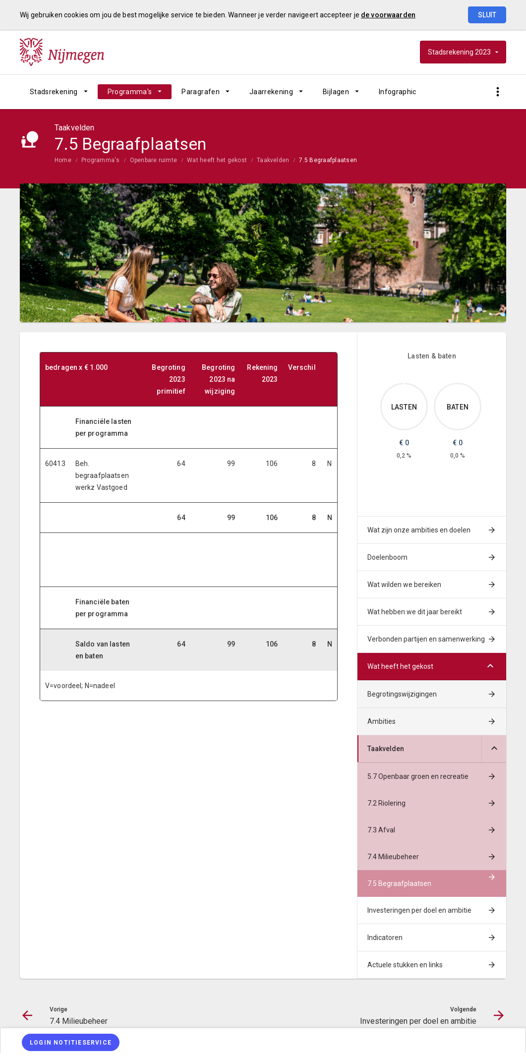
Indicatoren (385, 937)
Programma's (130, 92)
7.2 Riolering (386, 803)
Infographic (397, 92)
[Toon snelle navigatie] (497, 92)
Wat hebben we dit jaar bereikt (414, 612)
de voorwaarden (388, 15)
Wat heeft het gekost (217, 160)
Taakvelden (273, 160)
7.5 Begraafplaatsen (328, 160)
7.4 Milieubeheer (393, 857)
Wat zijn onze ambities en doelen (418, 530)
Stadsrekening (54, 92)
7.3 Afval (381, 830)
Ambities (381, 721)
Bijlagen (336, 92)
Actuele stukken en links (405, 965)
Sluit (487, 15)
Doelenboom (387, 557)
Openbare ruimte (153, 160)
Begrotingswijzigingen (402, 694)
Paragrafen (200, 92)
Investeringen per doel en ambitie (419, 910)
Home (63, 160)
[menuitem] (59, 91)
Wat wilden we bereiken (404, 584)
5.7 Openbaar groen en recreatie (417, 776)
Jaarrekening (271, 92)
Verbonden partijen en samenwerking (426, 639)
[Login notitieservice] (70, 1042)
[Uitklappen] (493, 749)
